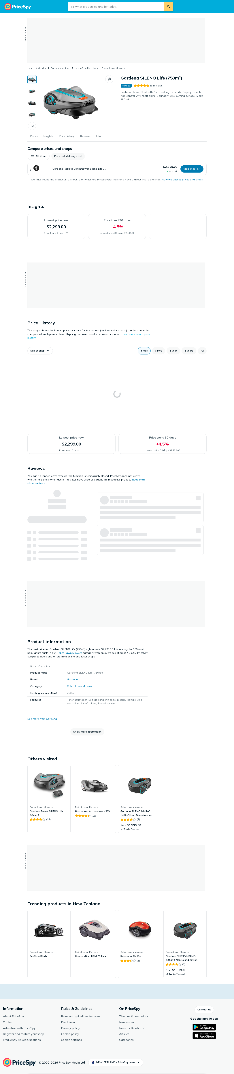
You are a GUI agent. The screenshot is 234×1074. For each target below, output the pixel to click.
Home (30, 68)
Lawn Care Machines (86, 68)
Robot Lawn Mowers (113, 68)
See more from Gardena (42, 718)
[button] (32, 126)
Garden (42, 68)
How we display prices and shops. (182, 179)
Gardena (72, 679)
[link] (49, 799)
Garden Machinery (61, 68)
